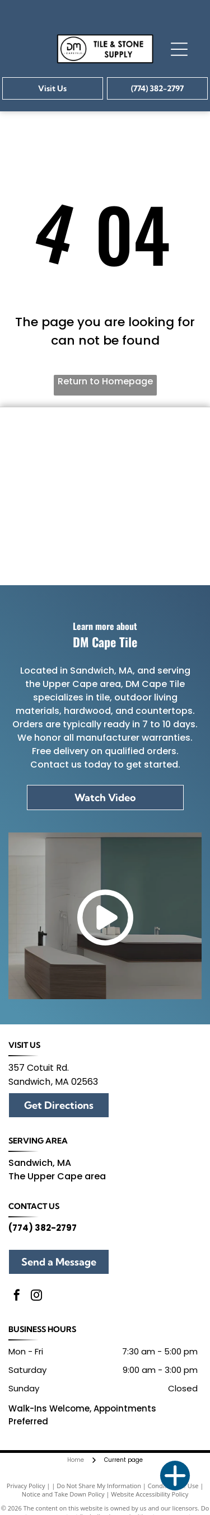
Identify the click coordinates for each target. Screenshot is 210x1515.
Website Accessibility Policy (149, 1494)
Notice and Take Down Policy (63, 1494)
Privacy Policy (26, 1485)
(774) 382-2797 (42, 1228)
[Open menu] (179, 49)
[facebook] (16, 1296)
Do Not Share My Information (99, 1485)
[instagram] (36, 1296)
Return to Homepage (105, 381)
